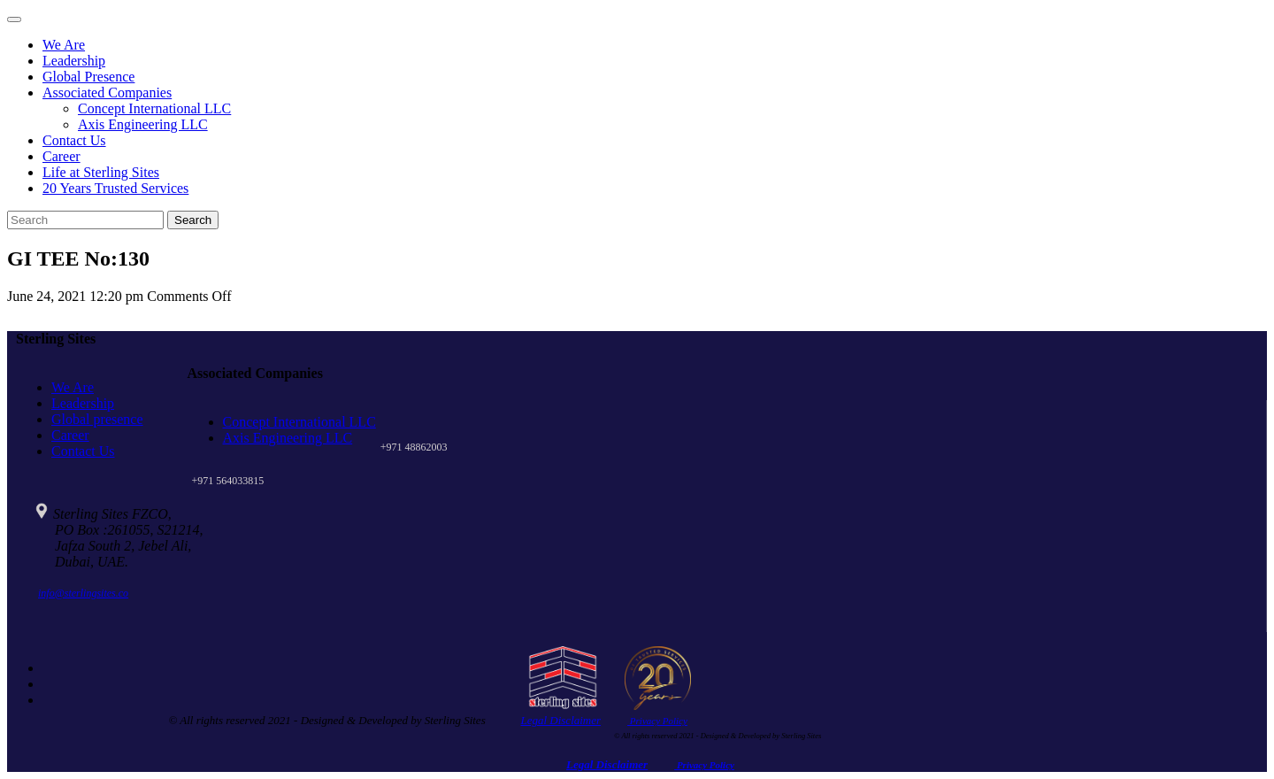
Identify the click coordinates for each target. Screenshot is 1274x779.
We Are (63, 44)
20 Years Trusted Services (115, 188)
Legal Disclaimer (560, 720)
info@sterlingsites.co (83, 593)
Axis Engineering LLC (143, 124)
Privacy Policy (657, 720)
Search (192, 220)
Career (61, 156)
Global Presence (88, 76)
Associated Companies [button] (107, 92)
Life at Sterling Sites (100, 172)
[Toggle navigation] (14, 19)
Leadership (73, 60)
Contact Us (74, 140)
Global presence (97, 419)
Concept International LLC (154, 108)
